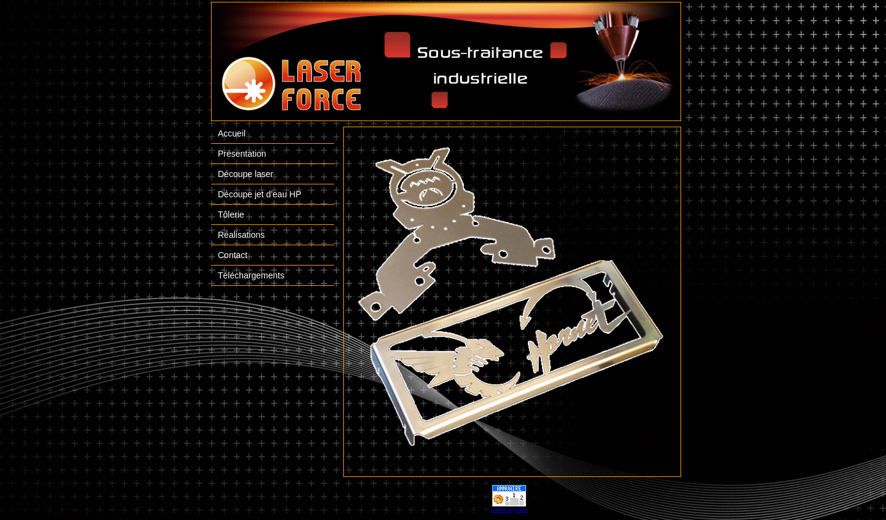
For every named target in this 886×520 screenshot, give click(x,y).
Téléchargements (251, 275)
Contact (232, 255)
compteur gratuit (509, 509)
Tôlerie (231, 214)
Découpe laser (245, 174)
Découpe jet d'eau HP (259, 194)
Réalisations (241, 235)
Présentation (242, 154)
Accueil (231, 133)
